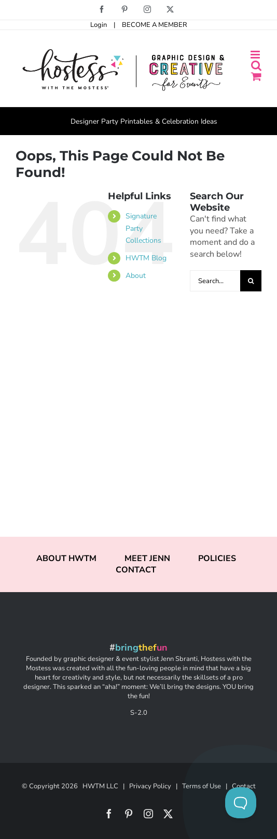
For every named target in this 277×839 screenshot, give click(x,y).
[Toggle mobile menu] (256, 54)
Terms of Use (201, 786)
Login (98, 25)
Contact (244, 786)
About (136, 276)
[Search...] (215, 280)
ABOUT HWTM (66, 558)
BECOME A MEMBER (154, 25)
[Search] (250, 280)
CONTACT (136, 570)
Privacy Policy (150, 786)
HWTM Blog (146, 258)
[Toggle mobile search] (256, 65)
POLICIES (217, 558)
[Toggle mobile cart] (256, 76)
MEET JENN (147, 558)
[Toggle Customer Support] (240, 802)
